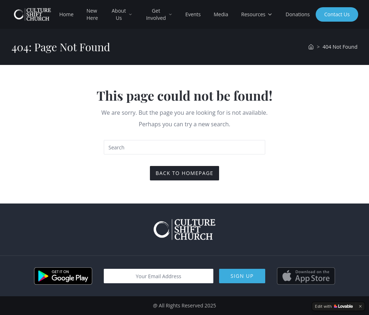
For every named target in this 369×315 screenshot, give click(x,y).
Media (221, 14)
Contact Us (337, 14)
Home (66, 14)
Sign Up (242, 275)
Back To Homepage (184, 173)
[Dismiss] (360, 306)
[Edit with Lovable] (334, 306)
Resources (256, 14)
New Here (92, 14)
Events (193, 14)
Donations (298, 14)
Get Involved (159, 14)
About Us (122, 14)
